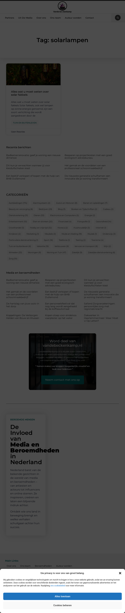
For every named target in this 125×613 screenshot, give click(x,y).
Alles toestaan (62, 596)
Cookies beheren (62, 605)
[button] (120, 573)
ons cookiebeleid (57, 586)
